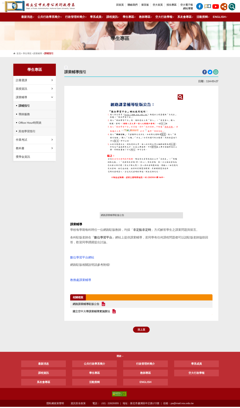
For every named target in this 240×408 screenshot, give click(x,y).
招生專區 (171, 4)
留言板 (145, 4)
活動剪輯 (202, 17)
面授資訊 (21, 88)
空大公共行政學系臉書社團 (207, 6)
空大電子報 (186, 4)
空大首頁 (158, 4)
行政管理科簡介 (75, 17)
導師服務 (24, 114)
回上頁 (141, 330)
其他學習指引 (27, 131)
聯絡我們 (133, 4)
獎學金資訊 (23, 156)
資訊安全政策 (78, 404)
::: (3, 2)
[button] (223, 6)
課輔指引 (24, 105)
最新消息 (26, 17)
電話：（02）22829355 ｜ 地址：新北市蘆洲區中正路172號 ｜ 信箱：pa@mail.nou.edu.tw (143, 404)
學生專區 (128, 17)
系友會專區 (184, 17)
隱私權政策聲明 (55, 404)
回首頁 (120, 4)
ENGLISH (219, 17)
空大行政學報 (163, 17)
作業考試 (21, 139)
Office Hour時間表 (30, 122)
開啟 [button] (120, 357)
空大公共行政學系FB (199, 6)
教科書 (20, 148)
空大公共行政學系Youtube (215, 6)
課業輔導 (39, 53)
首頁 (18, 53)
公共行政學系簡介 (49, 17)
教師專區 (144, 17)
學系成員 (95, 17)
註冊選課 (21, 80)
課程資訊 (112, 17)
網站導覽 (188, 8)
